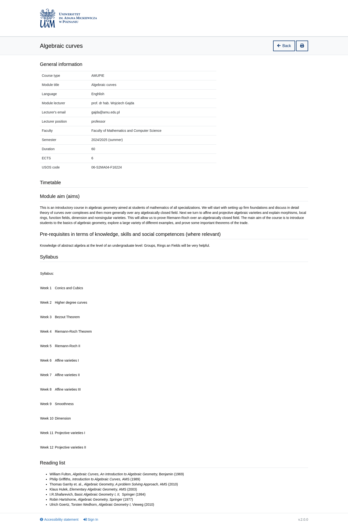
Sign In (90, 519)
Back (284, 46)
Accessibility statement (59, 519)
